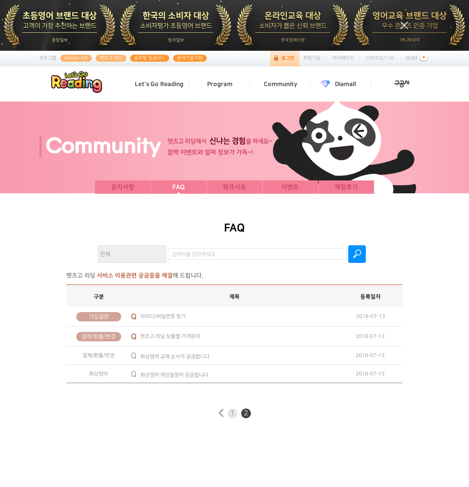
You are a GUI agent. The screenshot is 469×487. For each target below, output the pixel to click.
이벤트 (290, 187)
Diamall (345, 84)
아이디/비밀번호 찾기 (158, 316)
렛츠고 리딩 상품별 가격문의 (165, 336)
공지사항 (122, 187)
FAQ (178, 187)
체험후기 (346, 187)
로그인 (287, 58)
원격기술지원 (190, 58)
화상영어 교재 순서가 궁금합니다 (170, 356)
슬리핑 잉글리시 (149, 58)
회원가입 (311, 58)
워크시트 (234, 187)
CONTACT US (379, 58)
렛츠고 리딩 (111, 58)
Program (220, 84)
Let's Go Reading (159, 84)
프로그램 (47, 58)
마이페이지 (343, 58)
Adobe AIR (76, 58)
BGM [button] (418, 58)
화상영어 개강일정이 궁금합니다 (169, 374)
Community (280, 84)
